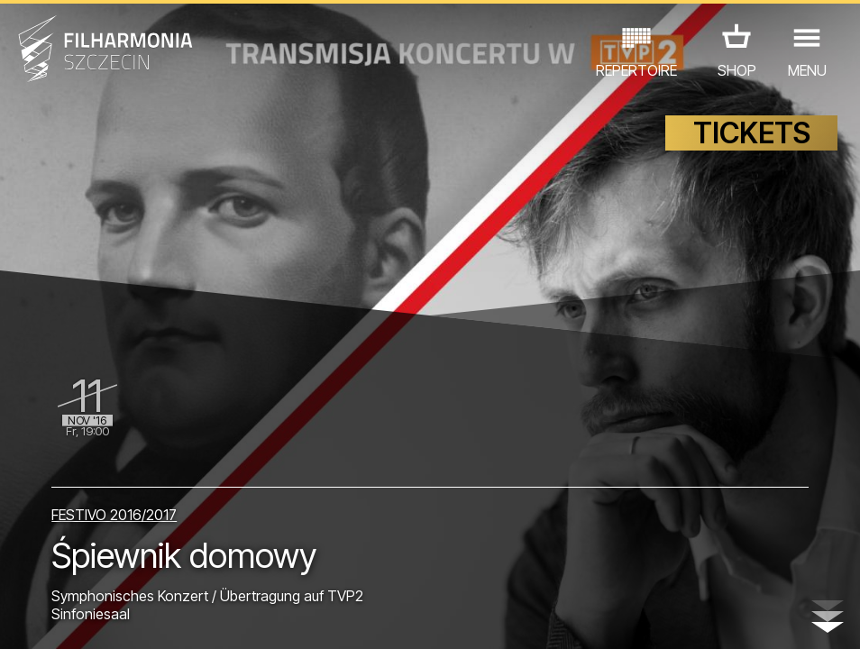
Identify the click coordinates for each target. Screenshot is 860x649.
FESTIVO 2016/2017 (114, 515)
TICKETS (751, 133)
